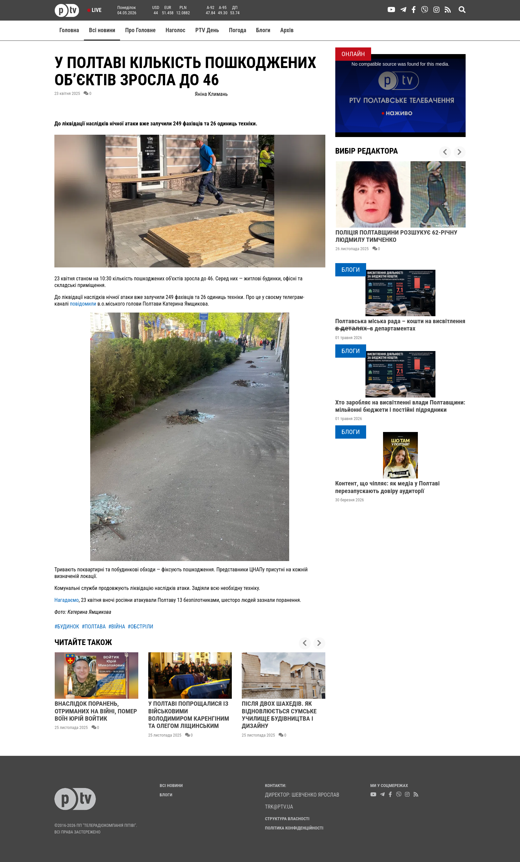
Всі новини (102, 30)
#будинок (66, 626)
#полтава (94, 626)
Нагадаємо (66, 600)
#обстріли (140, 626)
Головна (69, 30)
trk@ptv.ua (279, 807)
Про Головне (140, 30)
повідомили (84, 304)
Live (94, 10)
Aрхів (286, 30)
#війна (116, 626)
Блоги (263, 30)
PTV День (207, 30)
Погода (237, 30)
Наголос (175, 30)
